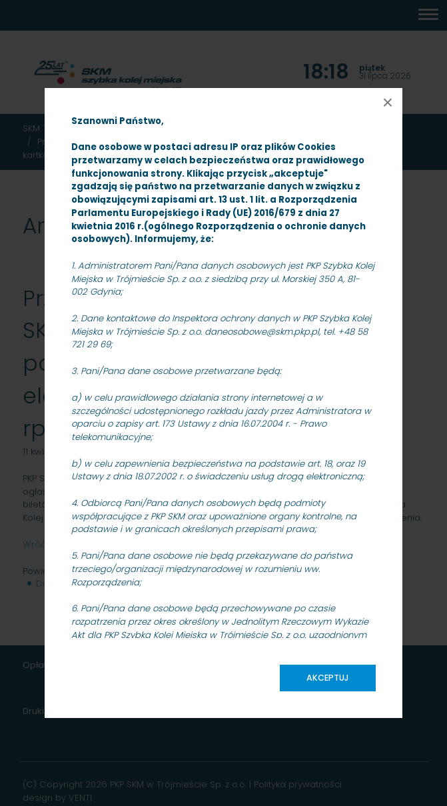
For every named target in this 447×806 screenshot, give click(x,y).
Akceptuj (327, 677)
